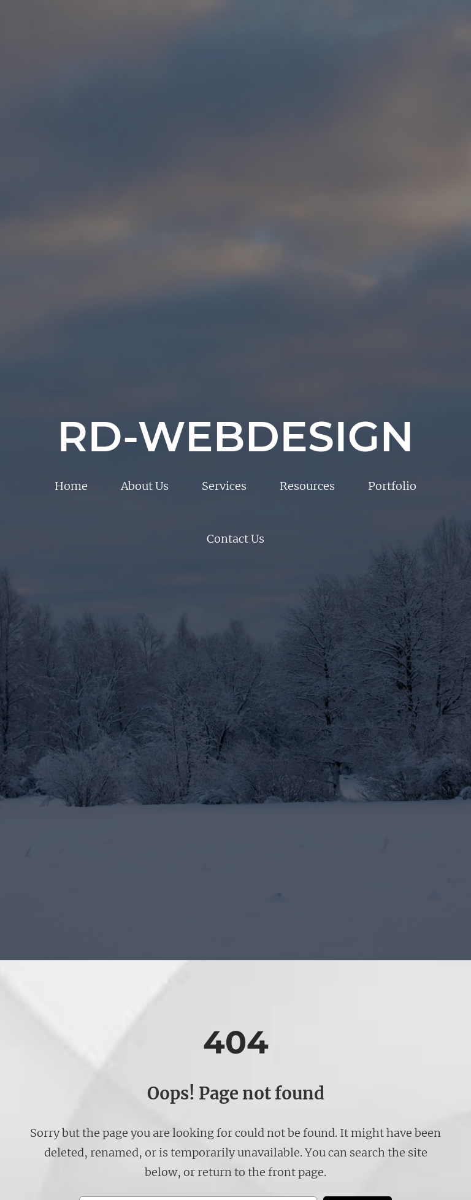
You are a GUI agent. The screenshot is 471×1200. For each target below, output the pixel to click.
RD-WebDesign (235, 436)
